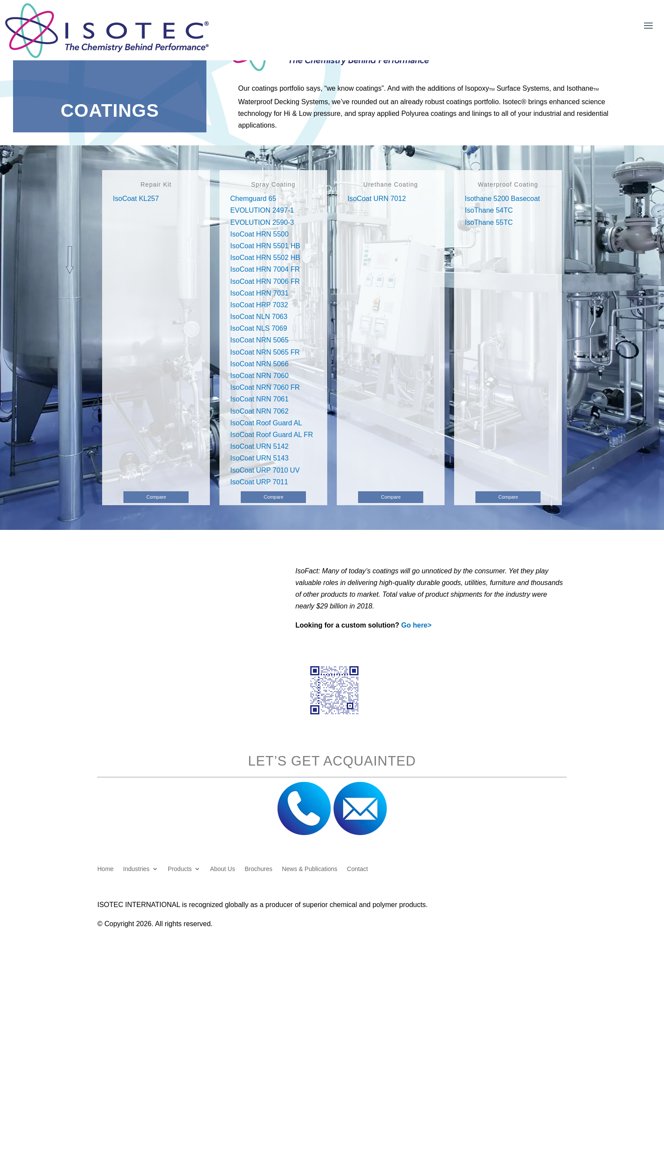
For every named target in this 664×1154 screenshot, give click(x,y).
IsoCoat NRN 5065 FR (265, 352)
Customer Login (557, 10)
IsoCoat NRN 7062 (259, 411)
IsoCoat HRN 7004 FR (265, 269)
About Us (222, 869)
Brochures (258, 869)
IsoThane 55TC (489, 222)
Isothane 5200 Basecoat (502, 198)
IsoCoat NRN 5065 (259, 340)
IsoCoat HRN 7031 (259, 293)
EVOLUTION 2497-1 (262, 210)
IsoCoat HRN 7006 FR (265, 281)
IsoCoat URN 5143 (259, 458)
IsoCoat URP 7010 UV (265, 470)
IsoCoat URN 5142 (259, 446)
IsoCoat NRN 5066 (259, 364)
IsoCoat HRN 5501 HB (265, 246)
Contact (357, 869)
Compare (156, 497)
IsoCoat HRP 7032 (259, 305)
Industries (136, 869)
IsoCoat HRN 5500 (259, 234)
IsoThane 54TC (489, 210)
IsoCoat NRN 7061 (259, 399)
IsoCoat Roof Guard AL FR (271, 434)
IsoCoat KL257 (136, 198)
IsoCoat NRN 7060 (259, 375)
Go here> (416, 625)
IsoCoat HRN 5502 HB (265, 257)
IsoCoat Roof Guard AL (266, 423)
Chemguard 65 (253, 198)
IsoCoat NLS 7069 (258, 328)
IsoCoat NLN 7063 (259, 316)
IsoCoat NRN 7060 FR (265, 387)
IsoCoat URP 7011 (259, 482)
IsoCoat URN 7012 (377, 198)
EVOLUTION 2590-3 (262, 222)
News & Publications (310, 869)
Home (105, 869)
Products (180, 869)
